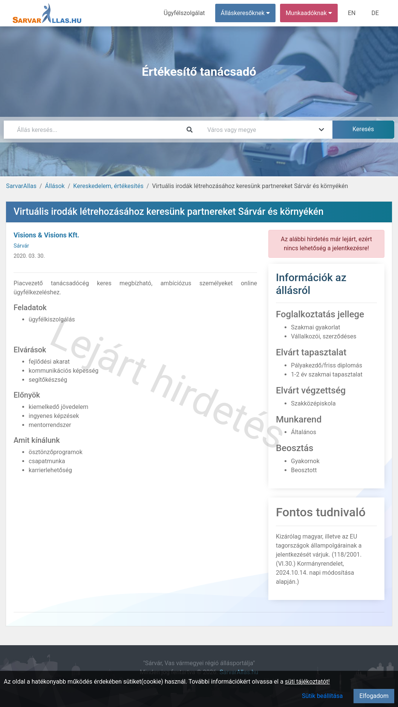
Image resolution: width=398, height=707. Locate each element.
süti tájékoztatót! (307, 681)
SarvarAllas (21, 186)
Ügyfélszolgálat (184, 13)
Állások (54, 186)
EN (352, 13)
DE (375, 13)
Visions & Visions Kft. (47, 235)
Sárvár (21, 246)
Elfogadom (374, 695)
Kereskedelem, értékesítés (108, 186)
